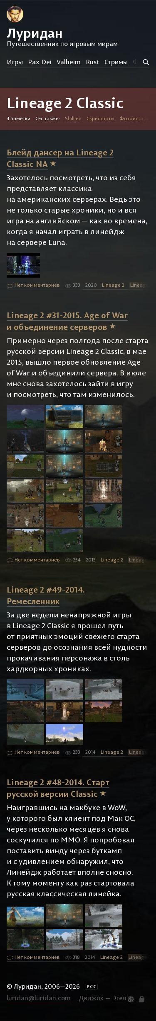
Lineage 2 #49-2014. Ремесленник (46, 595)
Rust (92, 62)
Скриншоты (100, 118)
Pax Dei (40, 62)
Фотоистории (135, 118)
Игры (15, 62)
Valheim (69, 62)
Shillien (73, 118)
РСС (92, 987)
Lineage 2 (113, 285)
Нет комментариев (33, 285)
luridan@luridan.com (39, 998)
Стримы (116, 62)
